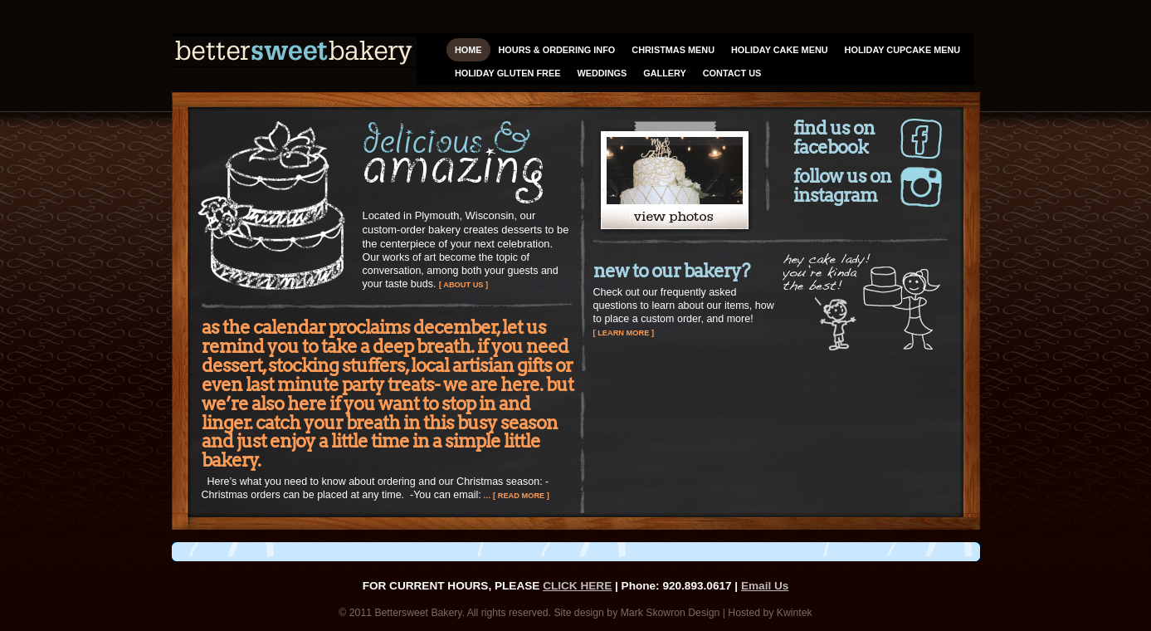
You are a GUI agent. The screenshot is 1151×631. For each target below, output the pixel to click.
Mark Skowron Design (670, 613)
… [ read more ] (515, 496)
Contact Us (732, 73)
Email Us (764, 586)
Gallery (664, 73)
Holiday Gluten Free (508, 73)
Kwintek (794, 613)
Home (468, 50)
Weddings (602, 73)
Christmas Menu (673, 50)
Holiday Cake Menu (779, 50)
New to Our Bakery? (671, 270)
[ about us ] (463, 285)
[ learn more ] (623, 333)
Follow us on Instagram (842, 186)
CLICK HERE (577, 586)
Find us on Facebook (834, 138)
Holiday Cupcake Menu (903, 50)
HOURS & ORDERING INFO (557, 50)
